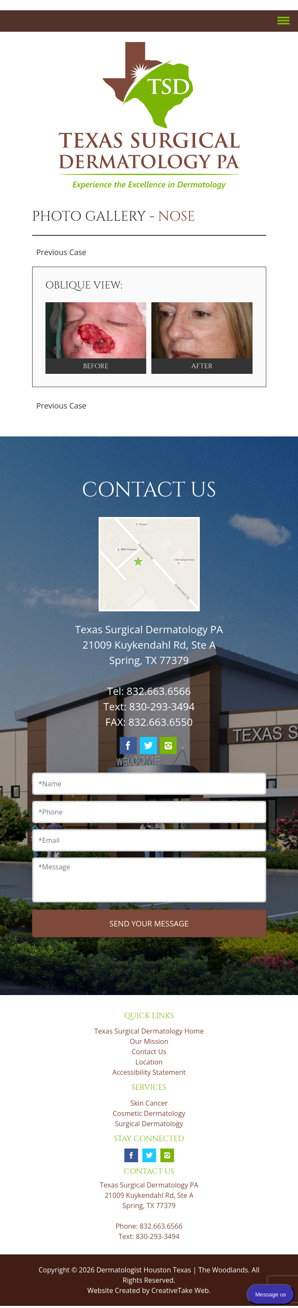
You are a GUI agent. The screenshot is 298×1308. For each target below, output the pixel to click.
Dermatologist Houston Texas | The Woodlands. (174, 1270)
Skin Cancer (149, 1103)
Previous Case (61, 252)
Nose (176, 216)
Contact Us (149, 1051)
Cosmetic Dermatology (149, 1113)
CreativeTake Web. (181, 1290)
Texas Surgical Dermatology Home (149, 1031)
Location (149, 1062)
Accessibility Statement (149, 1072)
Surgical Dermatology (149, 1123)
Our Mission (148, 1041)
